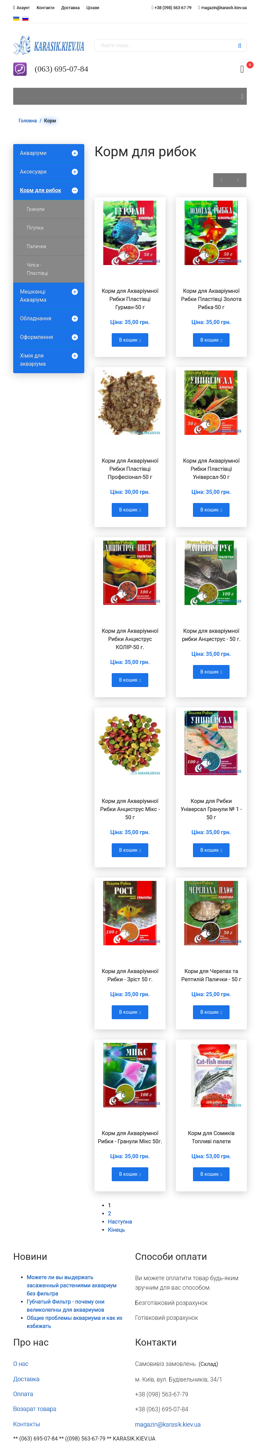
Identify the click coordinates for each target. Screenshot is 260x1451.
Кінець (116, 1230)
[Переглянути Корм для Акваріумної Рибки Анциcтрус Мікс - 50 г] (130, 743)
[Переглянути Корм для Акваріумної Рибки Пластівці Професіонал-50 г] (130, 402)
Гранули (35, 209)
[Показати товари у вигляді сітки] (221, 180)
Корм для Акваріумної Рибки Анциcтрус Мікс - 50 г (130, 809)
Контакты (26, 1424)
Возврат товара (34, 1409)
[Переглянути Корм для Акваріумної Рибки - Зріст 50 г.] (130, 913)
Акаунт (23, 7)
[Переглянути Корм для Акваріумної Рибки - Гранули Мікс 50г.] (130, 1075)
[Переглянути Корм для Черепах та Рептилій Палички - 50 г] (211, 913)
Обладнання (35, 318)
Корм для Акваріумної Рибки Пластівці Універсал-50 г (211, 469)
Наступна (120, 1221)
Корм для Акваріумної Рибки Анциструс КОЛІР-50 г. (130, 639)
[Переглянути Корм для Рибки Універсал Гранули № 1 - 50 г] (211, 743)
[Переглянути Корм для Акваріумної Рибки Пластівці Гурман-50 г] (130, 233)
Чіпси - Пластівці (37, 269)
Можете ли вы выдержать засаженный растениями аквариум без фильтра (71, 1285)
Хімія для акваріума (33, 359)
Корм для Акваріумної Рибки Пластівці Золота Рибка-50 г (211, 299)
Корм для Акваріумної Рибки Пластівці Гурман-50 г (130, 299)
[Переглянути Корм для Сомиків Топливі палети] (211, 1075)
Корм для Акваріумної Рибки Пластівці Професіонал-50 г (130, 469)
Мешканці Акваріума (33, 295)
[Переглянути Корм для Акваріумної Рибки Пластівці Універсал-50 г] (211, 402)
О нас (20, 1364)
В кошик (130, 340)
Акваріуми (33, 153)
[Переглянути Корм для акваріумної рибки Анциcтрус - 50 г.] (211, 573)
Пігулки (35, 227)
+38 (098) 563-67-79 (173, 7)
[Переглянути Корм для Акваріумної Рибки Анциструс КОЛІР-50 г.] (130, 573)
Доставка (70, 7)
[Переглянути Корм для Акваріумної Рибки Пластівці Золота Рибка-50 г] (211, 233)
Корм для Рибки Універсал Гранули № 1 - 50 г (211, 809)
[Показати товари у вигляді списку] (238, 180)
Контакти (46, 7)
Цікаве (92, 7)
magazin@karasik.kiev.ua (224, 7)
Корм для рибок (40, 190)
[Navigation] (242, 96)
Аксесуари (33, 171)
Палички (36, 246)
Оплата (23, 1394)
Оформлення (36, 337)
